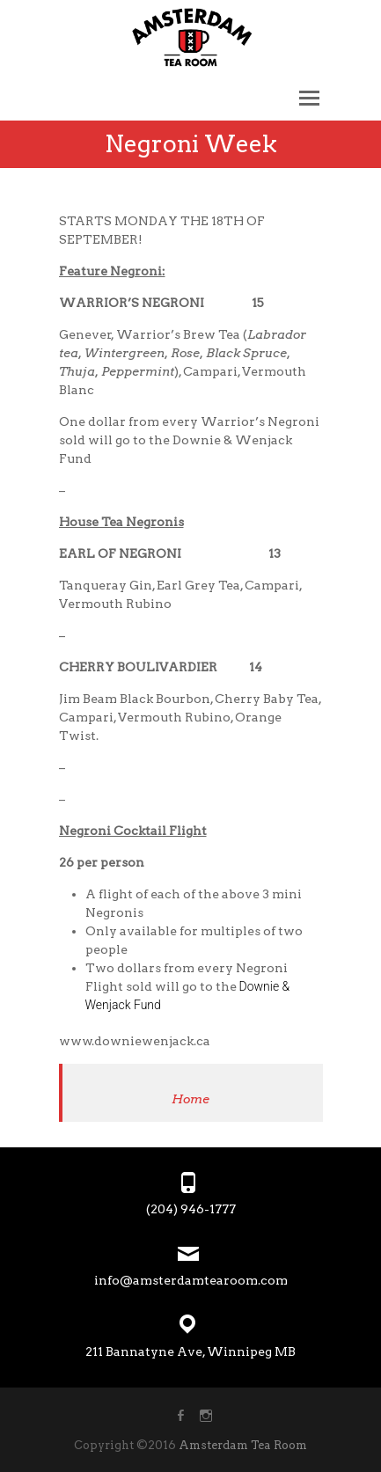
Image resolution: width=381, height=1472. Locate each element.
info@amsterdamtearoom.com (191, 1280)
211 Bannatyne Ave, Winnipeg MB (190, 1351)
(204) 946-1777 (191, 1209)
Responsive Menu (310, 98)
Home (190, 1099)
